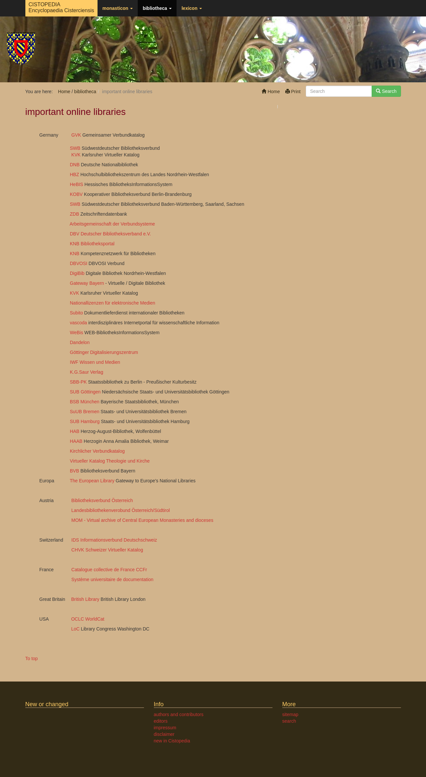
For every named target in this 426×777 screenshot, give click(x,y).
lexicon (192, 8)
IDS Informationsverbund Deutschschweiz (114, 540)
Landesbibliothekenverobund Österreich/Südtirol (120, 510)
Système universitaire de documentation (112, 579)
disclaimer (164, 734)
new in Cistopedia (172, 740)
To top (31, 658)
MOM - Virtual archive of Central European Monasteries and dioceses (142, 520)
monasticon (117, 8)
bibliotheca (157, 8)
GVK (75, 135)
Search (386, 91)
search (289, 721)
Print (293, 91)
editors (161, 721)
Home (271, 91)
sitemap (290, 714)
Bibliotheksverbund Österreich (102, 500)
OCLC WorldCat (82, 619)
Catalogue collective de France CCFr (109, 569)
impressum (165, 727)
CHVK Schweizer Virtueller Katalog (107, 549)
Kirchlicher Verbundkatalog (97, 451)
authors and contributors (179, 714)
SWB (70, 148)
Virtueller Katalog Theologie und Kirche (110, 461)
